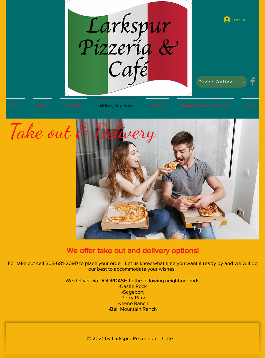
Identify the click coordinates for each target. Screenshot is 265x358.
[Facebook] (252, 81)
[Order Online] (221, 82)
